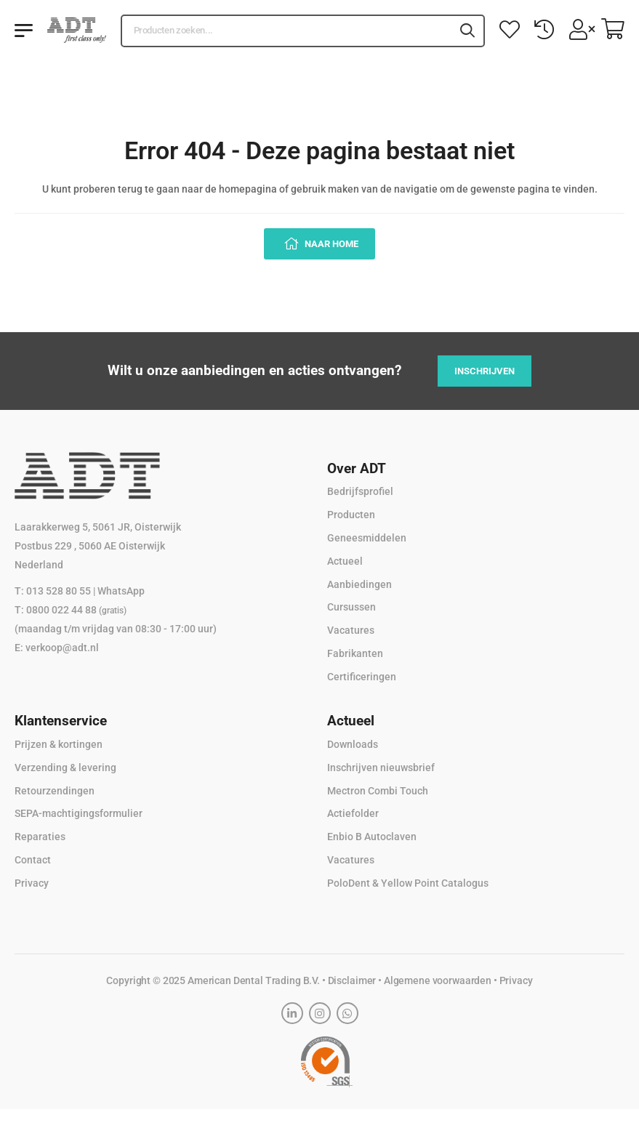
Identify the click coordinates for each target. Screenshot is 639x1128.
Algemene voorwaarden (437, 980)
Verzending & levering (65, 767)
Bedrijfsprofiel (360, 491)
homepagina (248, 189)
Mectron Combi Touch (377, 791)
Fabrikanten (355, 653)
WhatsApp (121, 591)
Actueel (345, 561)
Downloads (352, 744)
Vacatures (350, 630)
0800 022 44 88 (76, 610)
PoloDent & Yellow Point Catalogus (408, 883)
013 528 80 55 (58, 591)
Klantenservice (61, 720)
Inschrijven (484, 371)
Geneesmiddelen (366, 538)
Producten (351, 514)
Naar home (330, 243)
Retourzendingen (55, 791)
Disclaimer (352, 980)
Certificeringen (361, 676)
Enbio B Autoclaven (372, 836)
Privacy (32, 883)
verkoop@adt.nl (62, 647)
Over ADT (356, 468)
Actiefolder (353, 813)
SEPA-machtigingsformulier (78, 813)
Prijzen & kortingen (59, 744)
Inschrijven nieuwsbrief (381, 767)
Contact (33, 860)
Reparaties (40, 836)
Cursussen (351, 607)
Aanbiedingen (359, 584)
